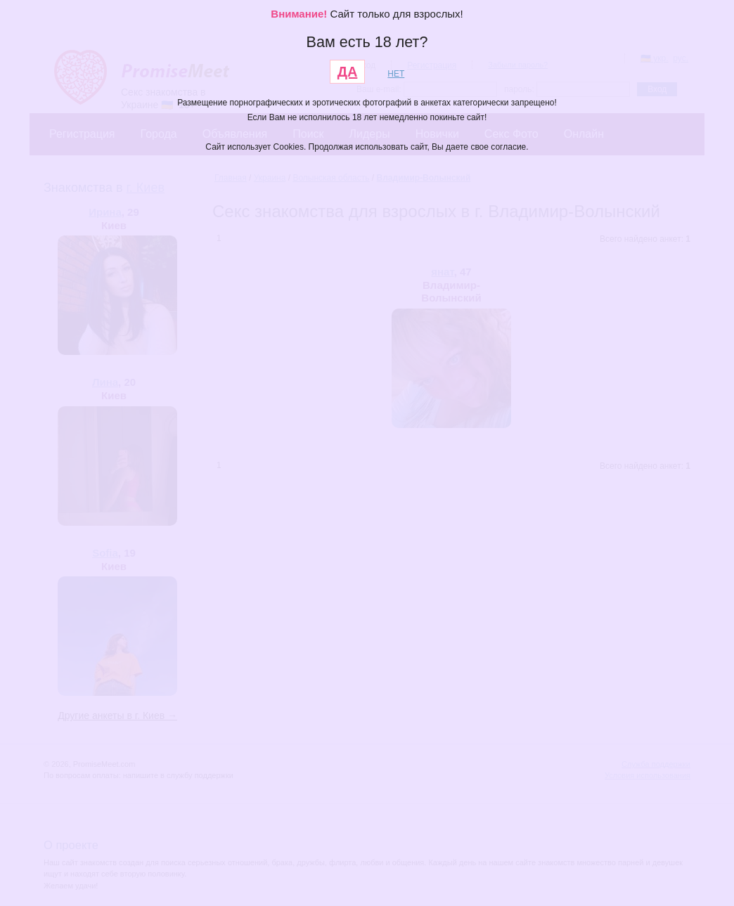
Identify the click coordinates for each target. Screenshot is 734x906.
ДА (347, 71)
